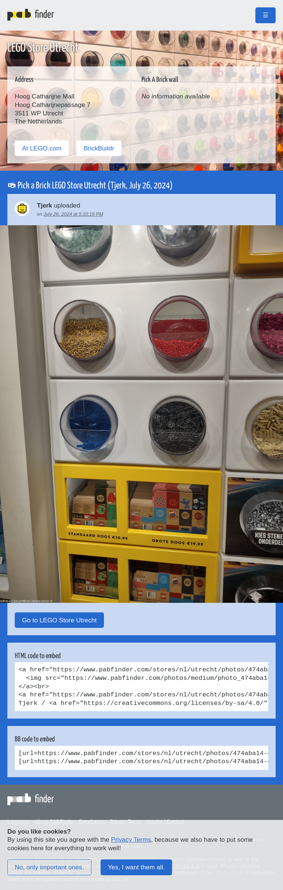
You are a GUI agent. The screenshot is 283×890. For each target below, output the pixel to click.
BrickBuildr (99, 148)
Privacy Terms (131, 839)
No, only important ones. (49, 867)
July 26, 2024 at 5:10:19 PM (73, 214)
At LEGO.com (42, 148)
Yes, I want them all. (136, 867)
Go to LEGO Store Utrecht (59, 620)
